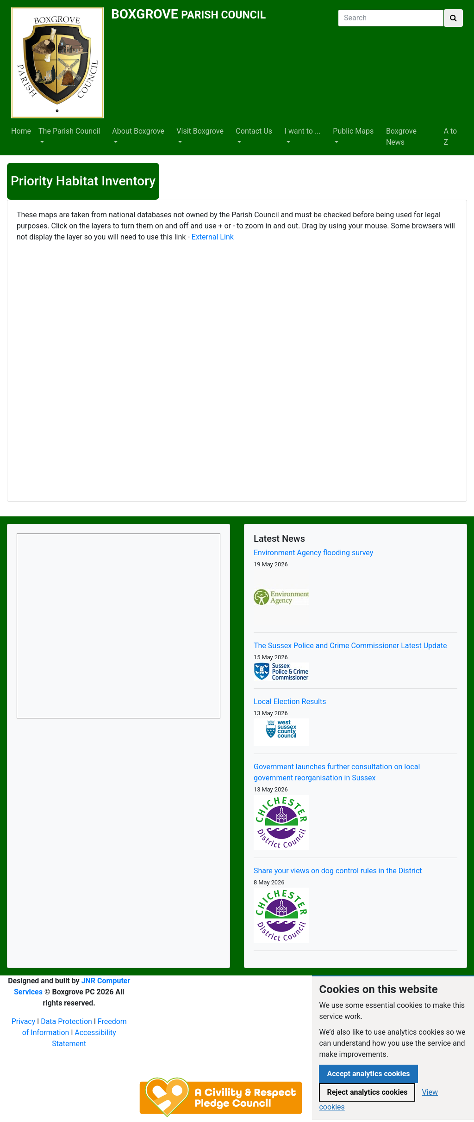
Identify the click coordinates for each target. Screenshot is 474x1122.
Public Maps (353, 131)
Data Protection (66, 1021)
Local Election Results (290, 701)
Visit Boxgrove (200, 131)
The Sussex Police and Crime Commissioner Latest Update (350, 645)
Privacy (24, 1021)
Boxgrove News (401, 137)
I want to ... (303, 131)
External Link (212, 237)
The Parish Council (69, 131)
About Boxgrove (138, 131)
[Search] (391, 18)
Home (21, 131)
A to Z (450, 137)
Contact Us (254, 131)
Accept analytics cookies (368, 1073)
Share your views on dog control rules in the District (338, 870)
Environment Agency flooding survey (313, 552)
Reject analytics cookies (367, 1092)
